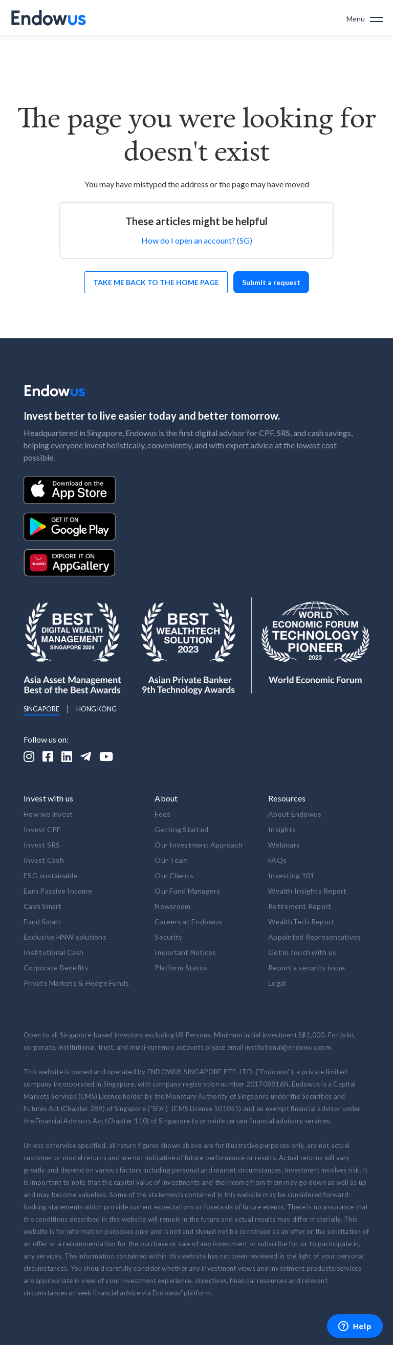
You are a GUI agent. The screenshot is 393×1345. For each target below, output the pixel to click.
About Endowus (294, 814)
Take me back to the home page (156, 282)
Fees (162, 814)
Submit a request (271, 282)
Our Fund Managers (187, 890)
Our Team (171, 860)
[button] (364, 17)
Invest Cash (44, 860)
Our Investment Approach (199, 844)
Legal (277, 983)
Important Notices (185, 952)
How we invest (48, 814)
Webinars (284, 844)
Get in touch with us (302, 952)
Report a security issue (306, 967)
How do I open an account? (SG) (196, 240)
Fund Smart (42, 921)
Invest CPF (42, 829)
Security (168, 936)
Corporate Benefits (56, 967)
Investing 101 (291, 875)
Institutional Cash (54, 952)
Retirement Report (299, 906)
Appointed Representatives (314, 936)
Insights (282, 829)
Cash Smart (43, 906)
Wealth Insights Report (307, 890)
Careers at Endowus (188, 921)
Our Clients (174, 875)
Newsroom (172, 906)
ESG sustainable (51, 875)
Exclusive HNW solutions (65, 936)
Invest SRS (42, 844)
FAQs (277, 860)
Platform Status (181, 967)
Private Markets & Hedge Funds (76, 983)
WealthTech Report (301, 921)
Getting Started (181, 829)
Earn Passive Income (58, 890)
